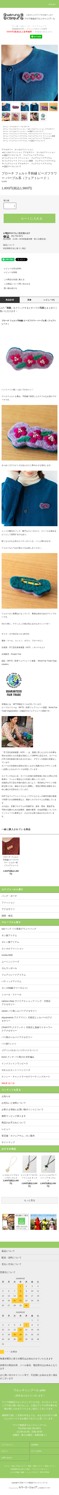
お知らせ (6, 1096)
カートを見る (36, 1451)
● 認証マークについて (36, 131)
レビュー (6, 1129)
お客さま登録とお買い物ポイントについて (22, 1109)
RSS (41, 1472)
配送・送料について (35, 1466)
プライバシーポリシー (40, 1469)
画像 (29, 300)
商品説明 (10, 300)
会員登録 (34, 1445)
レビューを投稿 (8, 272)
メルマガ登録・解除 (17, 1472)
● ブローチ (25, 126)
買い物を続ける (8, 288)
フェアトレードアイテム (18, 134)
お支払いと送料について (14, 1103)
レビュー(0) (49, 300)
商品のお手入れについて (14, 1122)
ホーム (5, 126)
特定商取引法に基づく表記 (14, 248)
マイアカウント (8, 1445)
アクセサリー (15, 126)
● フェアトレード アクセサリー (41, 138)
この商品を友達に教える (12, 279)
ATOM (47, 1472)
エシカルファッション (18, 129)
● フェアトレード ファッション (41, 134)
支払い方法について (18, 1466)
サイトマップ (8, 1142)
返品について (8, 245)
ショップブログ (32, 1472)
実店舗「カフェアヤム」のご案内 (18, 1135)
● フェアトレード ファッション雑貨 (42, 136)
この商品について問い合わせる (15, 284)
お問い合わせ (7, 1458)
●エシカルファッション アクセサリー (41, 129)
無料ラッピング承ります (14, 1116)
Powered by (29, 1488)
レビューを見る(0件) (10, 268)
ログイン (5, 1451)
